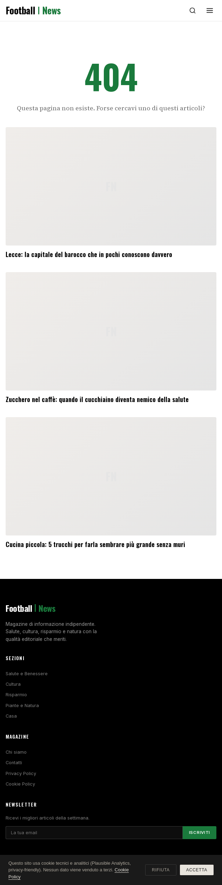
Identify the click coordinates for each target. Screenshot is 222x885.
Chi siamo (16, 752)
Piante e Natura (22, 705)
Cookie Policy (20, 784)
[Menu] (209, 10)
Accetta (196, 869)
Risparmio (16, 694)
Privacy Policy (21, 773)
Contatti (14, 762)
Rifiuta (161, 869)
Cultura (13, 684)
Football (33, 10)
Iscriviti (199, 832)
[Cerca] (192, 10)
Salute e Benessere (27, 673)
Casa (11, 716)
